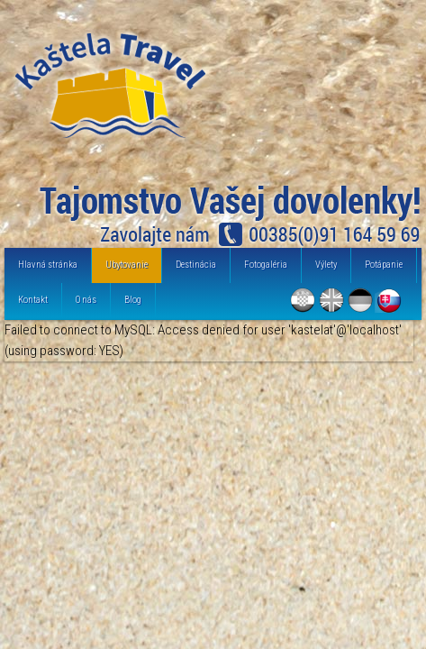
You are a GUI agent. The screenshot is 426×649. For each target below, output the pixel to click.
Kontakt (33, 300)
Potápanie (384, 264)
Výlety (326, 264)
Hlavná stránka (47, 264)
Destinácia (196, 264)
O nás (86, 300)
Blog (132, 300)
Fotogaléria (265, 264)
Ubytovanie (126, 264)
